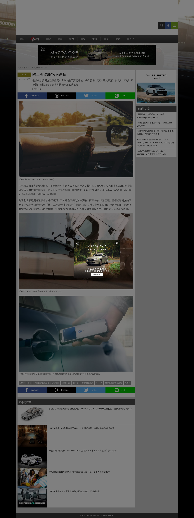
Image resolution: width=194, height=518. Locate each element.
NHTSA (72, 189)
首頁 (19, 67)
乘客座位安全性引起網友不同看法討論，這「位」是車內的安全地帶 (79, 472)
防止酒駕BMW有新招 (38, 67)
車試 (48, 40)
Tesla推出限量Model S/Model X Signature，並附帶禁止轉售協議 (151, 152)
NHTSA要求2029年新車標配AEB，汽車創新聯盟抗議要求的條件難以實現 (81, 428)
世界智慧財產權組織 (111, 200)
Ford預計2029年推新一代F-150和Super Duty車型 (154, 124)
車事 (60, 40)
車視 (83, 40)
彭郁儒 (38, 89)
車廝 (22, 40)
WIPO (127, 383)
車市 (71, 40)
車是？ (131, 40)
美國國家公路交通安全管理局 (51, 189)
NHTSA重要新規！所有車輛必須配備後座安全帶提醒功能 (74, 491)
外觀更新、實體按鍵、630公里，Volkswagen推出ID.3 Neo (152, 116)
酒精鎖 (44, 200)
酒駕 (29, 383)
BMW (29, 194)
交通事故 (66, 383)
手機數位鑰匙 (80, 204)
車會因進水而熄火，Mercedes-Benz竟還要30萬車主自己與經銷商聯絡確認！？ (84, 450)
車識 (95, 40)
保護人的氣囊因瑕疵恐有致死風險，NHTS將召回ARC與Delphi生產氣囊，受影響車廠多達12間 (90, 408)
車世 (106, 40)
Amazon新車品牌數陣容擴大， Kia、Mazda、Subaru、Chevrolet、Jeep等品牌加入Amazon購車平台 (155, 142)
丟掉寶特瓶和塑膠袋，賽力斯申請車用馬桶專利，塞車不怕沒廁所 (155, 132)
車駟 (118, 40)
